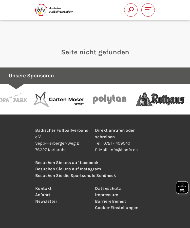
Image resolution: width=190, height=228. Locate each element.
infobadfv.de (123, 149)
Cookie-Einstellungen (116, 207)
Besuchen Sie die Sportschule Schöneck (75, 175)
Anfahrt (42, 194)
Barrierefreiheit (110, 201)
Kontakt (43, 188)
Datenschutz (108, 188)
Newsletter (46, 201)
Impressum (106, 194)
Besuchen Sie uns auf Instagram (68, 168)
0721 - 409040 (116, 143)
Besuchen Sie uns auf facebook (67, 162)
